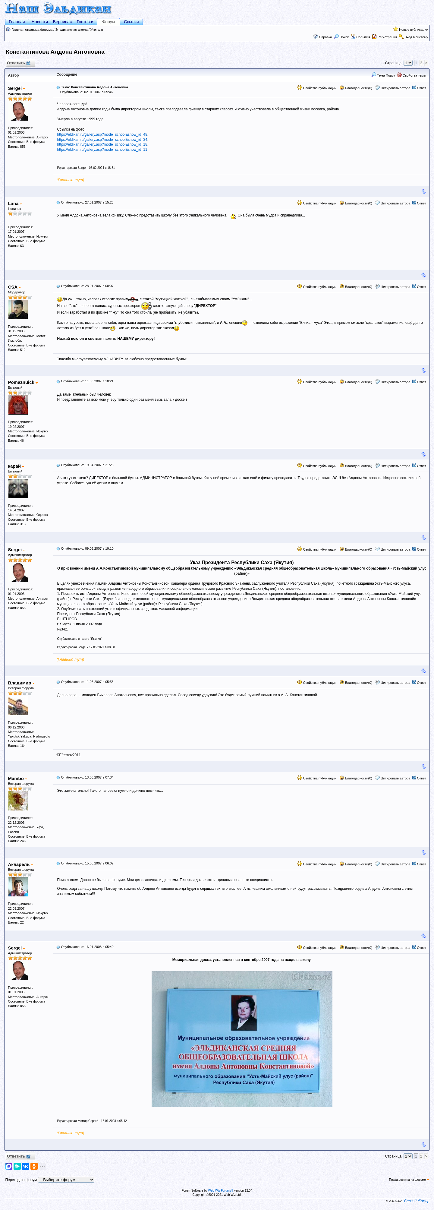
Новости (40, 21)
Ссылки (131, 21)
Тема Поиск (383, 75)
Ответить (18, 63)
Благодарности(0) (355, 88)
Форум (108, 21)
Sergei (16, 88)
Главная (17, 21)
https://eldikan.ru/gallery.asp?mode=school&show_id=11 (102, 149)
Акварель (20, 864)
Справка (325, 37)
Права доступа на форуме (409, 1179)
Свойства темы (411, 75)
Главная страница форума (31, 29)
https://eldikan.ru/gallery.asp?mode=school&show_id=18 (102, 144)
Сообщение (66, 74)
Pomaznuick (23, 382)
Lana (15, 203)
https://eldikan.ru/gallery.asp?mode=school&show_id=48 (102, 134)
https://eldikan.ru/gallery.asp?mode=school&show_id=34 (102, 139)
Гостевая (85, 21)
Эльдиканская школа (71, 29)
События (360, 37)
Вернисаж (63, 21)
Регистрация (387, 37)
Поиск (341, 37)
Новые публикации (413, 29)
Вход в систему (416, 37)
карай (16, 466)
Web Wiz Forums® (220, 1190)
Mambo (17, 778)
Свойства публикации (316, 88)
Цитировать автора (395, 88)
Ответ (421, 88)
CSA (14, 286)
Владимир (21, 682)
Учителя (96, 29)
